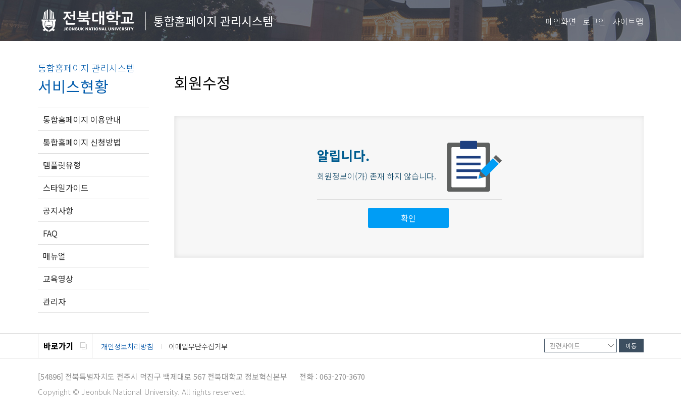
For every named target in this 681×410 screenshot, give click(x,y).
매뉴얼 (54, 256)
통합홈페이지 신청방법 (82, 142)
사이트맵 (628, 21)
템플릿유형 (62, 165)
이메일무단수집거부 (198, 346)
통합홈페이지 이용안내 (82, 119)
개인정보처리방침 (127, 346)
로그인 (594, 21)
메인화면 (561, 21)
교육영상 (58, 278)
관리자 (54, 301)
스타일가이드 (65, 187)
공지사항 (58, 210)
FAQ (50, 233)
